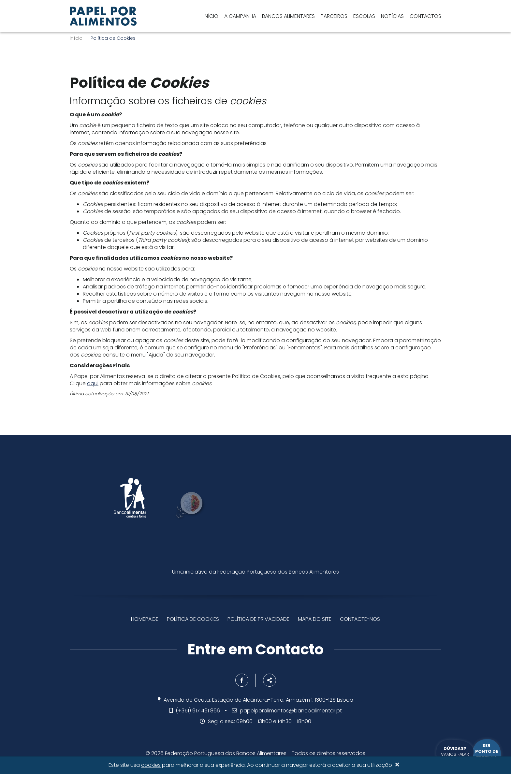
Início (211, 16)
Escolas (364, 16)
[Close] (397, 765)
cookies (151, 765)
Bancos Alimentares (288, 16)
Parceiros (334, 16)
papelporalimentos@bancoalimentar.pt (291, 710)
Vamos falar (455, 751)
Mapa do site (314, 619)
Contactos (425, 16)
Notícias (392, 16)
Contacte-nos (360, 619)
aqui (92, 383)
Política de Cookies (193, 619)
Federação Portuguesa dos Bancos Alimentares (278, 572)
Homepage (144, 619)
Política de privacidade (258, 619)
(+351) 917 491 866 (198, 710)
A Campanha (240, 16)
